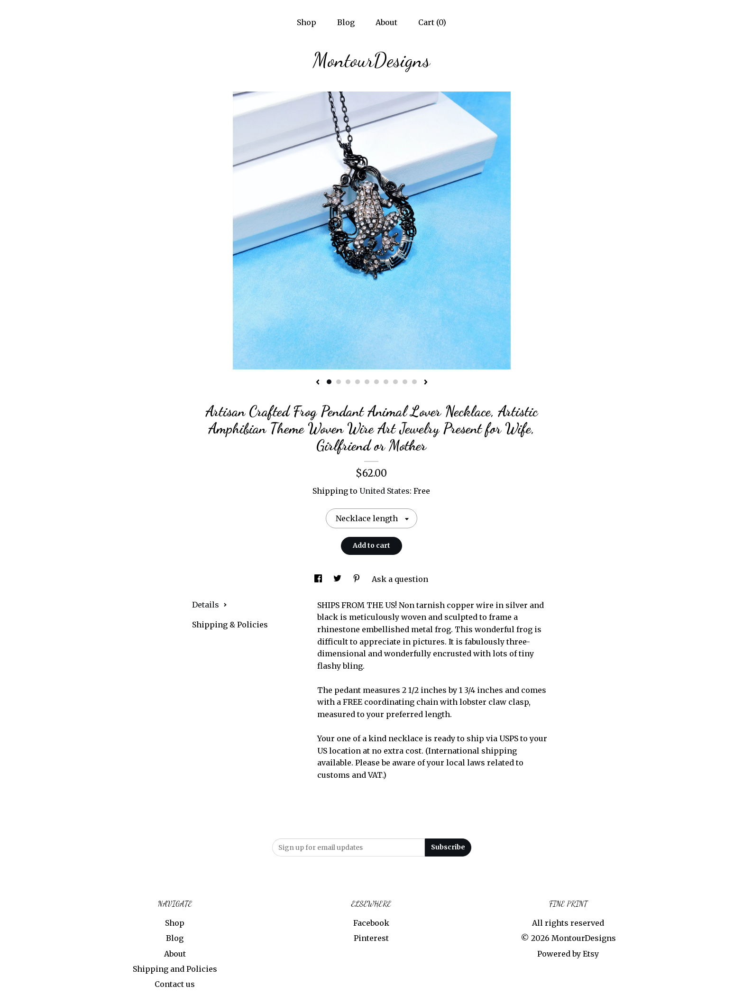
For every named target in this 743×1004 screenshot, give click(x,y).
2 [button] (338, 381)
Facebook (371, 923)
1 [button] (329, 381)
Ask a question (400, 579)
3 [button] (348, 381)
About (386, 22)
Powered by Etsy (568, 953)
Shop (306, 22)
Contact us (175, 984)
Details (209, 604)
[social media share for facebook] (319, 579)
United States (384, 491)
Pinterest (371, 938)
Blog (346, 22)
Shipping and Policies (175, 969)
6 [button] (376, 381)
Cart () (432, 22)
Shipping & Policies (230, 624)
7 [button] (386, 381)
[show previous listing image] (317, 382)
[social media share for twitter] (338, 579)
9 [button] (405, 381)
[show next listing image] (425, 382)
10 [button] (414, 381)
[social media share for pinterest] (357, 579)
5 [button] (367, 381)
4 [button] (357, 381)
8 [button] (395, 381)
